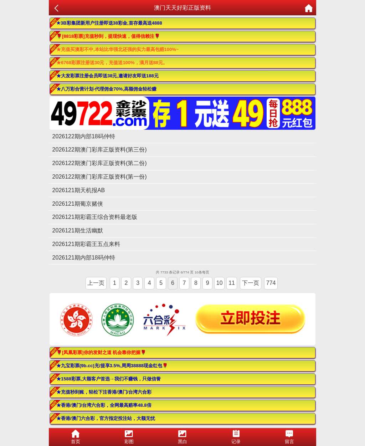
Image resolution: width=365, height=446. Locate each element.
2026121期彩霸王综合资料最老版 (94, 217)
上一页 (95, 283)
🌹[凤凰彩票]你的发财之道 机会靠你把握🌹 (101, 352)
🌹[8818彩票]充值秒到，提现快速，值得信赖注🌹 (108, 36)
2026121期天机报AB (78, 190)
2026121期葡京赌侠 (77, 204)
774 (271, 283)
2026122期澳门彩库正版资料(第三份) (99, 150)
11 (231, 283)
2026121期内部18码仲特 (83, 258)
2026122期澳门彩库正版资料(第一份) (99, 177)
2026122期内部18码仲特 (83, 136)
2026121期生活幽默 (77, 230)
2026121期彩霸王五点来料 (86, 244)
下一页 (250, 283)
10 (219, 283)
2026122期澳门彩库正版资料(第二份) (99, 163)
